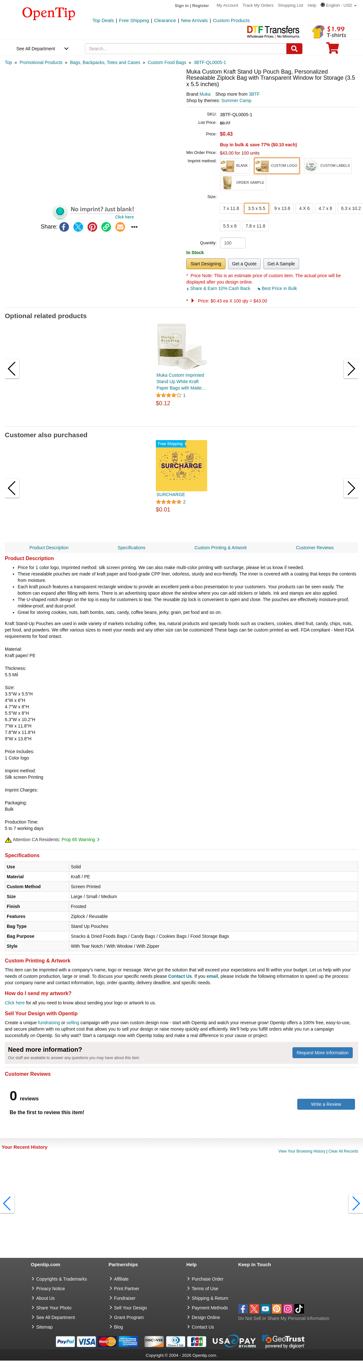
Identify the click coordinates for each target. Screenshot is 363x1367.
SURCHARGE (170, 494)
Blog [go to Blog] (118, 1327)
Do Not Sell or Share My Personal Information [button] (283, 1318)
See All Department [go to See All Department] (55, 1317)
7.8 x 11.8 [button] (256, 226)
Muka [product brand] (204, 94)
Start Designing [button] (205, 263)
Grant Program (129, 1317)
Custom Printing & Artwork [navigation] (220, 547)
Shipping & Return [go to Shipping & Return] (210, 1298)
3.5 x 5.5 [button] (256, 208)
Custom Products (231, 20)
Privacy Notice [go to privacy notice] (50, 1288)
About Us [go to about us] (45, 1298)
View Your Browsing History (301, 1151)
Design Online (206, 1317)
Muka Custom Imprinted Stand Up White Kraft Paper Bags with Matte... (181, 381)
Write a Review (326, 1104)
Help (312, 5)
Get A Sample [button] (281, 263)
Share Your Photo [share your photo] (54, 1307)
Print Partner (126, 1288)
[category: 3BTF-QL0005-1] (210, 62)
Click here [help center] (15, 1002)
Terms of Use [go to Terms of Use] (205, 1288)
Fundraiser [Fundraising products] (125, 1298)
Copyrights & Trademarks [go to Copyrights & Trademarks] (61, 1279)
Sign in (182, 5)
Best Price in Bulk (277, 288)
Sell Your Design (130, 1307)
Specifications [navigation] (131, 547)
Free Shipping (134, 20)
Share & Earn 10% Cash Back (218, 288)
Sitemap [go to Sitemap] (44, 1327)
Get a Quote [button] (244, 263)
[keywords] (186, 48)
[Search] (294, 48)
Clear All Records (343, 1151)
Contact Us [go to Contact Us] (203, 1327)
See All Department (35, 48)
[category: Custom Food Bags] (167, 62)
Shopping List (290, 5)
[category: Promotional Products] (41, 62)
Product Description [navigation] (49, 547)
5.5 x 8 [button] (230, 226)
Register (200, 5)
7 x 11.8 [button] (231, 208)
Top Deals (103, 20)
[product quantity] (233, 242)
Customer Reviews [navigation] (314, 547)
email (212, 976)
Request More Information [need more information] (323, 1052)
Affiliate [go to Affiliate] (121, 1279)
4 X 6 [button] (304, 208)
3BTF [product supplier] (254, 94)
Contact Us (180, 976)
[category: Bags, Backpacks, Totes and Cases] (105, 62)
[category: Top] (8, 62)
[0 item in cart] (332, 50)
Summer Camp (236, 100)
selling (72, 1022)
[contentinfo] (49, 13)
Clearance (165, 20)
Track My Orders (258, 5)
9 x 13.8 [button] (282, 208)
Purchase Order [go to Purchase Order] (208, 1279)
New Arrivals (194, 20)
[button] (339, 5)
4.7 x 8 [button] (325, 208)
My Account (227, 5)
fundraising (49, 1022)
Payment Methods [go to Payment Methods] (210, 1307)
